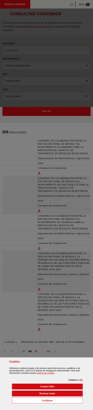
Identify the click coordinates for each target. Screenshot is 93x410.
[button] (81, 380)
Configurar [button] (62, 400)
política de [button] (45, 373)
